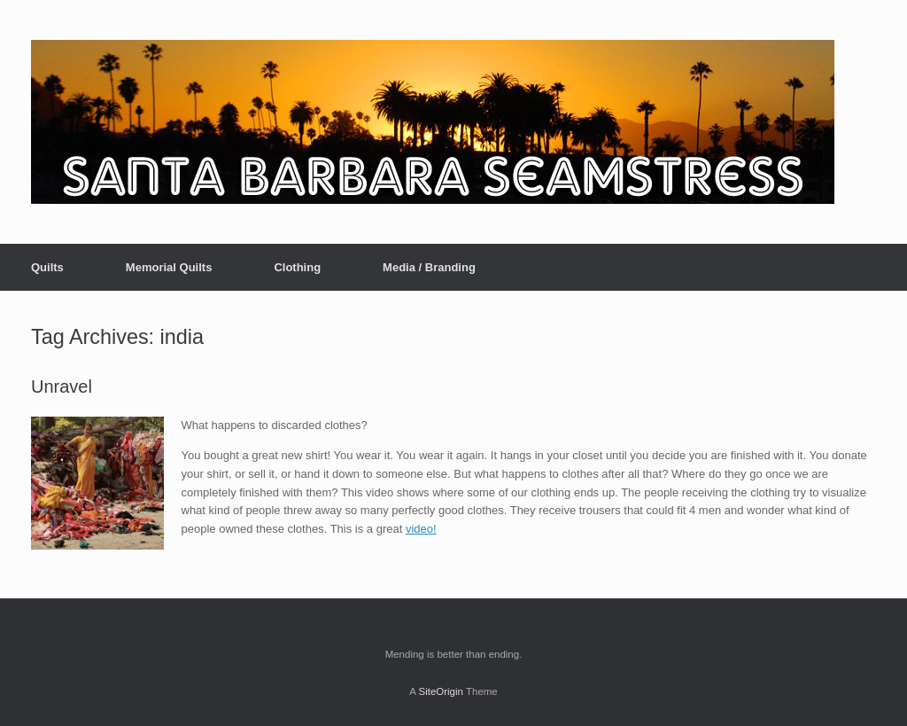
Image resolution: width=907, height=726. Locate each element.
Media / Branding (429, 267)
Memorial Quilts (169, 267)
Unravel (61, 386)
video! (421, 528)
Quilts (47, 267)
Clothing (297, 267)
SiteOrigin (440, 691)
